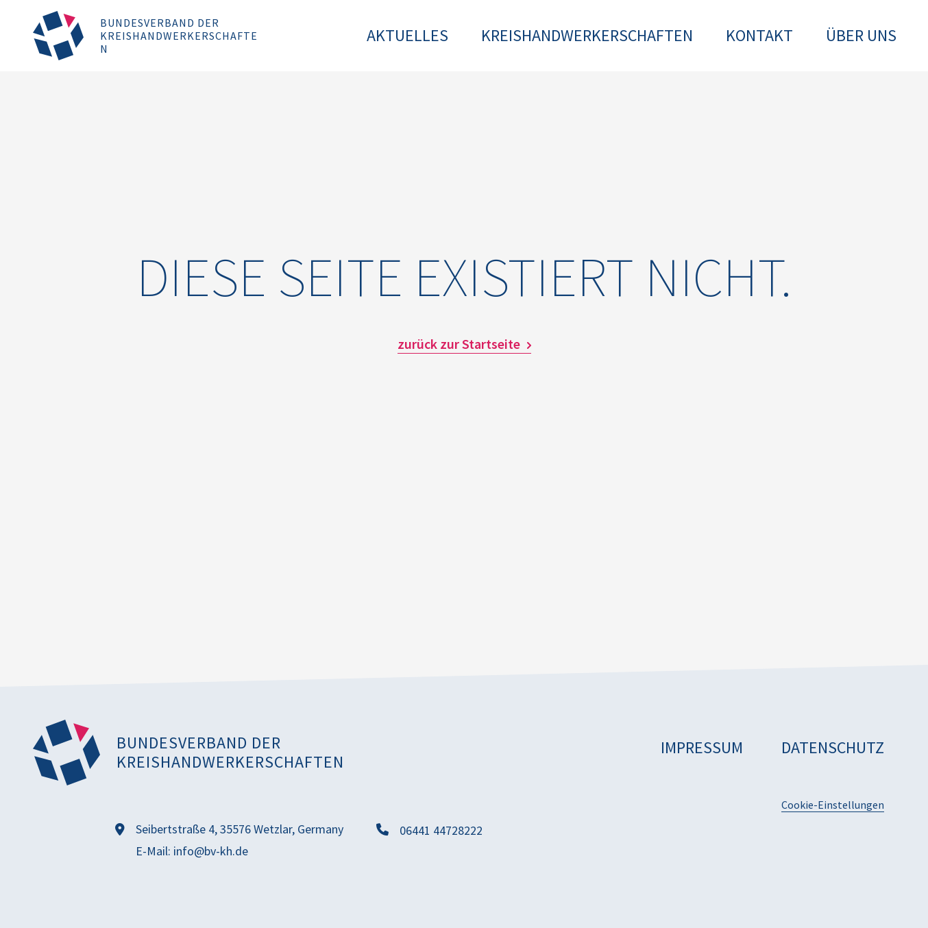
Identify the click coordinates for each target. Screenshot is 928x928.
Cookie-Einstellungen (832, 804)
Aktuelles (407, 35)
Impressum (702, 747)
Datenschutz (832, 747)
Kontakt (759, 35)
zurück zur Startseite (459, 344)
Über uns (861, 35)
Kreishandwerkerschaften (587, 35)
